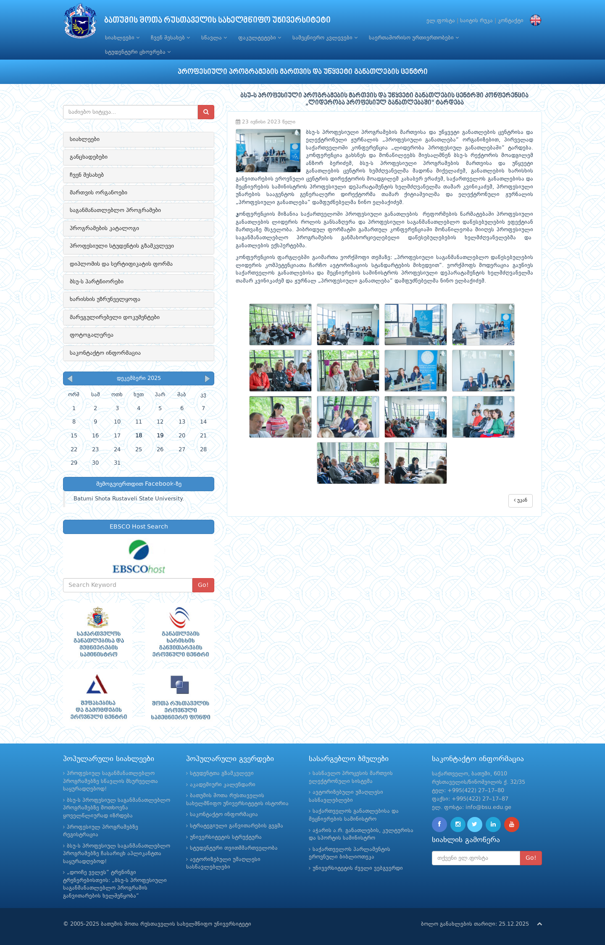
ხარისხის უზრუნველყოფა (105, 299)
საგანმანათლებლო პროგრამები (115, 210)
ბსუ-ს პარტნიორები (97, 282)
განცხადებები (89, 157)
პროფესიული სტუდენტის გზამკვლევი (122, 246)
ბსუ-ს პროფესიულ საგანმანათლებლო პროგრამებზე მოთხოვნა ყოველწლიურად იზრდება (116, 808)
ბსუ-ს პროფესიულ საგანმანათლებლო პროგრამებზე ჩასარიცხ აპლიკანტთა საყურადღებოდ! (116, 853)
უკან (520, 500)
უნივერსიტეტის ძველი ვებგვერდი (358, 868)
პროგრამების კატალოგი (104, 228)
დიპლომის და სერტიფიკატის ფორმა (121, 264)
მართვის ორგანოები (98, 193)
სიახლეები (122, 38)
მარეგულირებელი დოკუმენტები (115, 317)
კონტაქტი (510, 21)
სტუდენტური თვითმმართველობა (234, 848)
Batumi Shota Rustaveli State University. (129, 499)
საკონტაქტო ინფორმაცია (105, 353)
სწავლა (214, 38)
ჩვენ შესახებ (170, 38)
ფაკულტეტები (259, 38)
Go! (203, 585)
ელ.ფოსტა (440, 21)
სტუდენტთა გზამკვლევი (222, 773)
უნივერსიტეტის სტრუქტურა (226, 837)
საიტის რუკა (476, 21)
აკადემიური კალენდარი (222, 785)
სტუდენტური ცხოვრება (138, 52)
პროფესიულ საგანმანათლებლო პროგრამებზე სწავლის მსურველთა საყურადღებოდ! (110, 781)
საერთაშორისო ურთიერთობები (414, 38)
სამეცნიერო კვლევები (325, 38)
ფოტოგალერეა (91, 335)
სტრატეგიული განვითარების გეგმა (236, 826)
